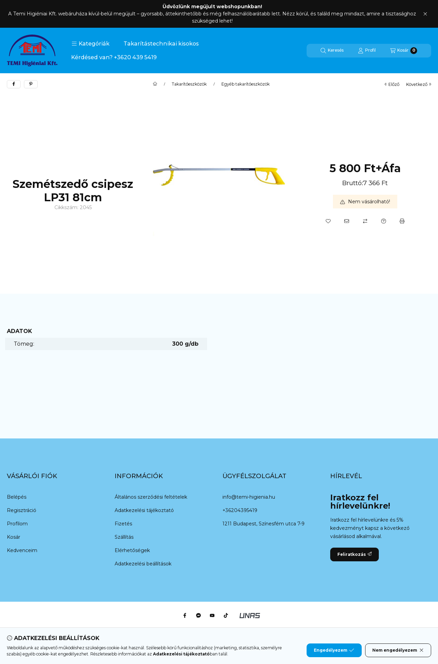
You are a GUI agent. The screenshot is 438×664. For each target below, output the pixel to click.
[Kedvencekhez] (328, 221)
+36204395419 (239, 510)
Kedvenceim (22, 550)
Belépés (16, 497)
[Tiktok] (226, 615)
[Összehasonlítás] (365, 221)
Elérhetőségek (132, 550)
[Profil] (367, 51)
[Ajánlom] (346, 221)
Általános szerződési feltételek (151, 497)
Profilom (17, 524)
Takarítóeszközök (189, 84)
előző (392, 84)
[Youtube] (212, 615)
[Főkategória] (155, 84)
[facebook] (14, 84)
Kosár (13, 537)
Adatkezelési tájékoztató (144, 510)
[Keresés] (332, 51)
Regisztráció (21, 510)
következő (418, 84)
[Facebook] (185, 615)
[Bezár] (425, 14)
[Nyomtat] (402, 221)
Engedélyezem (334, 650)
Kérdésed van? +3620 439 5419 (114, 57)
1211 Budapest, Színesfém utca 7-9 (263, 524)
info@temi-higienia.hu (248, 497)
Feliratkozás (354, 554)
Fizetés (123, 524)
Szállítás (124, 537)
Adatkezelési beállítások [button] (143, 564)
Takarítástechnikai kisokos (161, 43)
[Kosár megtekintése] (403, 51)
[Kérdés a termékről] (383, 221)
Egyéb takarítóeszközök (245, 84)
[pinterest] (31, 84)
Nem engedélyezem (398, 650)
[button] (90, 44)
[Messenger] (198, 615)
